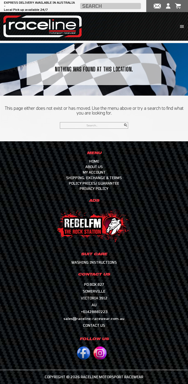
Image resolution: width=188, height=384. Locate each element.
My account (94, 172)
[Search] (125, 125)
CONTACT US (94, 325)
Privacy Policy (94, 188)
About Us (94, 167)
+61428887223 (94, 312)
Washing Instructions (94, 262)
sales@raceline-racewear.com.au (94, 318)
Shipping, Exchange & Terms (94, 178)
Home (94, 161)
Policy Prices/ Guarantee (94, 183)
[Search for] (94, 125)
